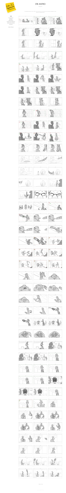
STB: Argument (11, 20)
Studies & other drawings (11, 22)
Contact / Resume (11, 27)
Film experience (11, 17)
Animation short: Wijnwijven (11, 21)
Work (11, 16)
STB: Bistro (11, 19)
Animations (11, 24)
